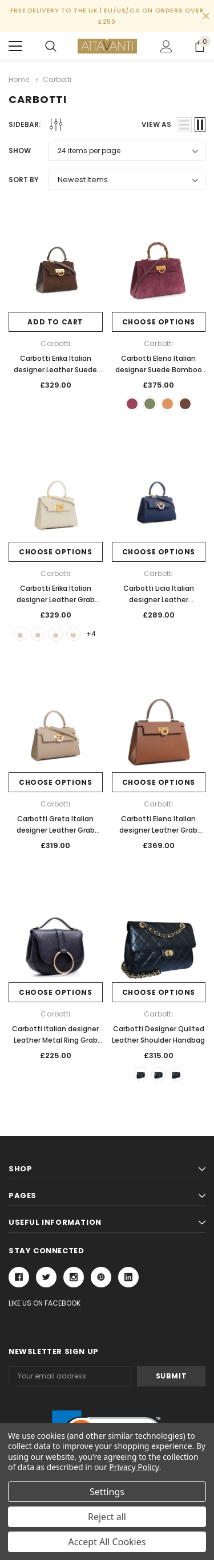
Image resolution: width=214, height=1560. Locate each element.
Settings (107, 1491)
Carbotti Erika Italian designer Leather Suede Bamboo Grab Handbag (55, 369)
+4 (91, 634)
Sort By (24, 179)
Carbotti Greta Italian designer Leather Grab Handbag (56, 830)
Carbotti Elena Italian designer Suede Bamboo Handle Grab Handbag (158, 369)
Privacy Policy (134, 1467)
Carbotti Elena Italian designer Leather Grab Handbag (158, 830)
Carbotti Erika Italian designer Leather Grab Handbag (56, 599)
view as (156, 124)
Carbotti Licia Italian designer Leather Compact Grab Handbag (158, 599)
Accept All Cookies (107, 1542)
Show (20, 150)
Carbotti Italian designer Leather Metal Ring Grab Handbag (55, 1040)
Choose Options (158, 322)
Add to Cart (55, 322)
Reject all (107, 1516)
